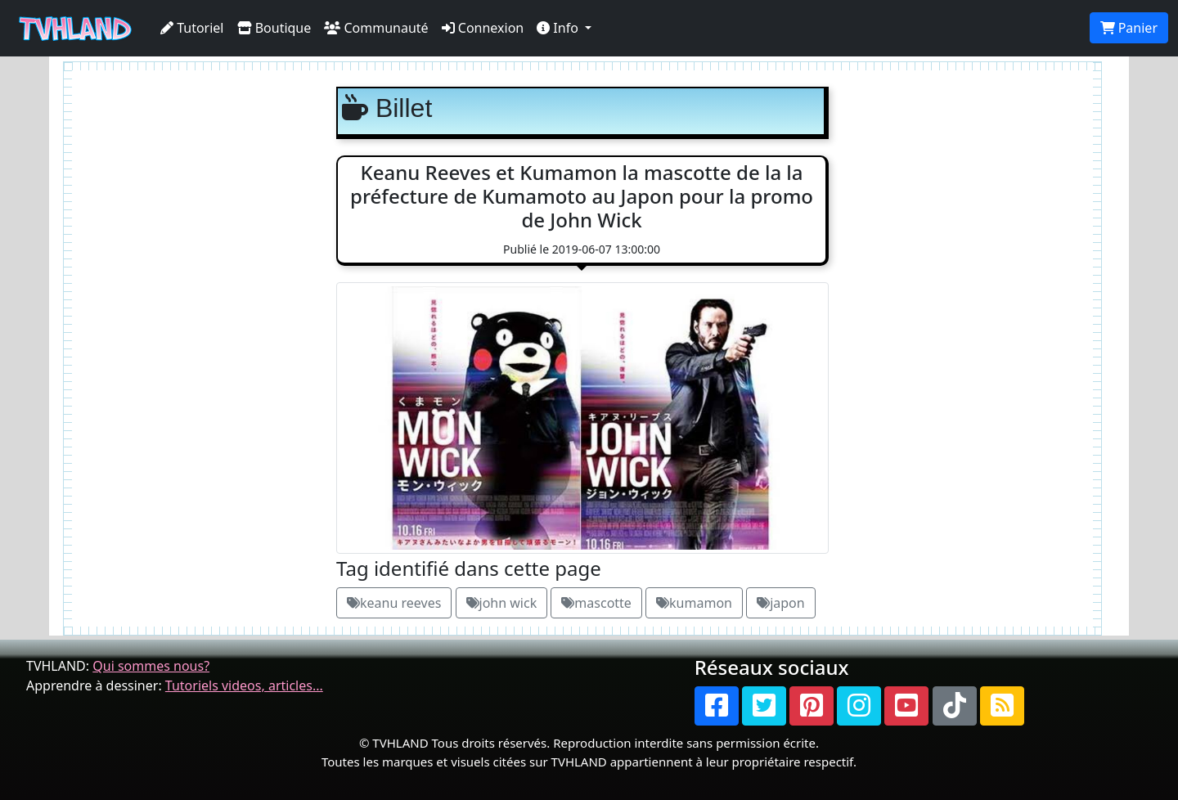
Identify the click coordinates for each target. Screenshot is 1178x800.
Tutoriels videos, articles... (244, 685)
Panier (1129, 28)
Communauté (376, 28)
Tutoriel (192, 28)
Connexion (483, 28)
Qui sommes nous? (150, 666)
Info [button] (559, 28)
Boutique (274, 28)
